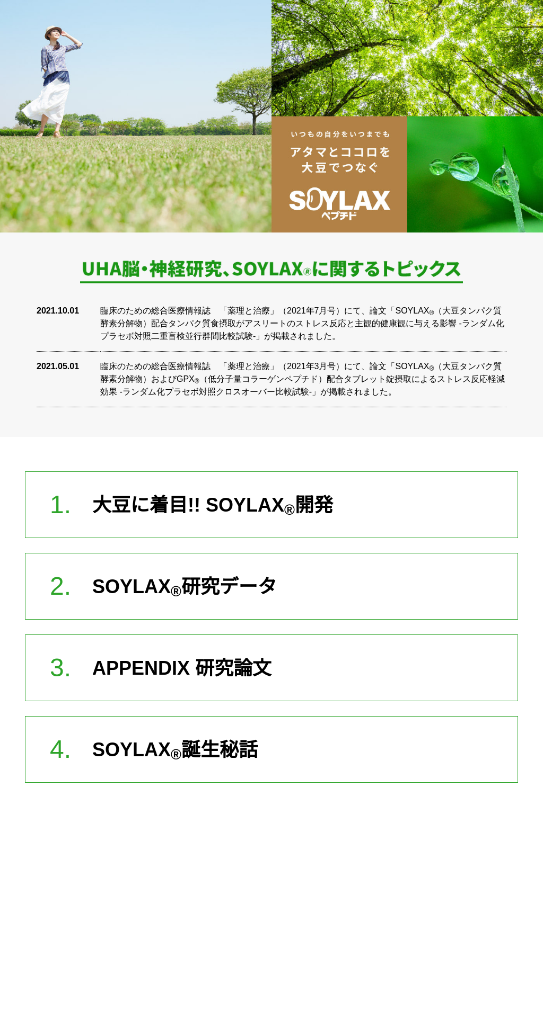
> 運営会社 (176, 958)
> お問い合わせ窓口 (270, 958)
